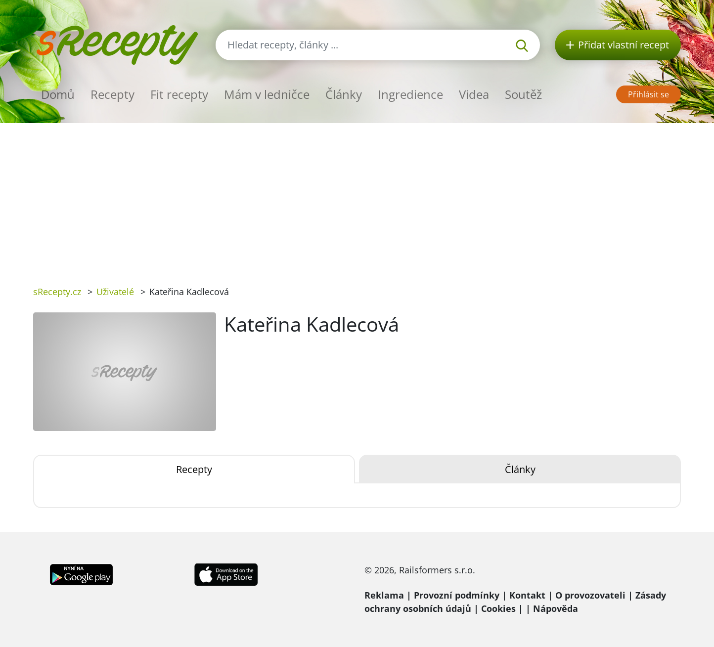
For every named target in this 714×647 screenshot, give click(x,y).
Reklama (384, 595)
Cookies (498, 608)
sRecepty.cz (57, 292)
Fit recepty (179, 94)
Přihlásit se (648, 94)
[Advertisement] (357, 197)
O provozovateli (590, 595)
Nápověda (555, 608)
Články (343, 94)
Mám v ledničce (267, 94)
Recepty (112, 94)
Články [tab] (520, 469)
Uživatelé (115, 292)
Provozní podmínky (456, 595)
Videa (474, 94)
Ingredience (410, 94)
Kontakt (527, 595)
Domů (58, 94)
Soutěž (523, 94)
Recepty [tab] (194, 469)
